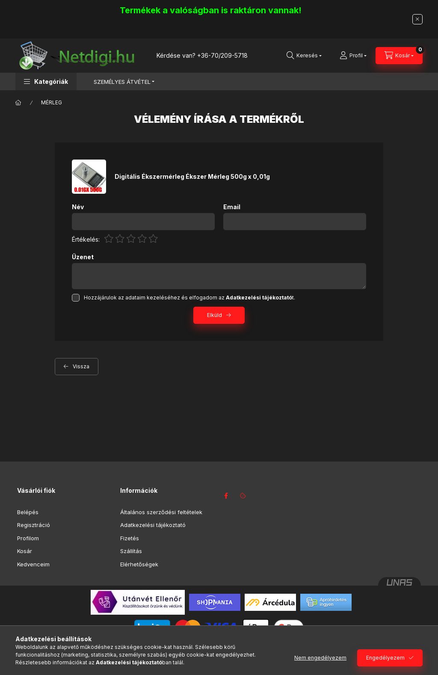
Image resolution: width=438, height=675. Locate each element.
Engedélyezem (385, 657)
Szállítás (131, 551)
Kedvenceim (33, 564)
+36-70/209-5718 (222, 55)
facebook (225, 495)
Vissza (81, 366)
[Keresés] (304, 55)
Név (78, 207)
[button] (46, 81)
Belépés (27, 512)
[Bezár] (417, 19)
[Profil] (353, 55)
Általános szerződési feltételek (161, 512)
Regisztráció (33, 524)
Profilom (28, 538)
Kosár (24, 551)
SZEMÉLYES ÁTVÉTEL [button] (122, 81)
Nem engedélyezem (320, 657)
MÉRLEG (51, 102)
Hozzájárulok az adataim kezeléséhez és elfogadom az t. (189, 297)
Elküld (214, 315)
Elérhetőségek (139, 564)
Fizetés (129, 538)
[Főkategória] (18, 103)
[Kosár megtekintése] (399, 55)
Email (231, 207)
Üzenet (83, 257)
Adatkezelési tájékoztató (153, 524)
